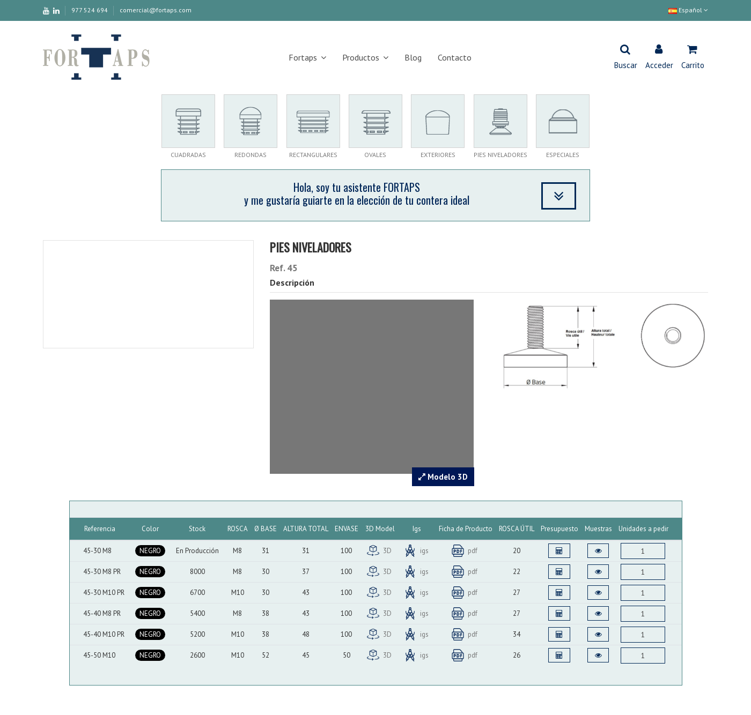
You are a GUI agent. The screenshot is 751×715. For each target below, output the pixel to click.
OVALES (375, 155)
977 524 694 (90, 10)
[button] (307, 57)
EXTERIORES (438, 155)
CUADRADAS (188, 155)
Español (688, 10)
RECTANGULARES (313, 155)
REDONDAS (250, 155)
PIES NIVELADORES (500, 155)
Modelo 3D (443, 477)
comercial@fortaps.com (156, 10)
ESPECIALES (562, 155)
